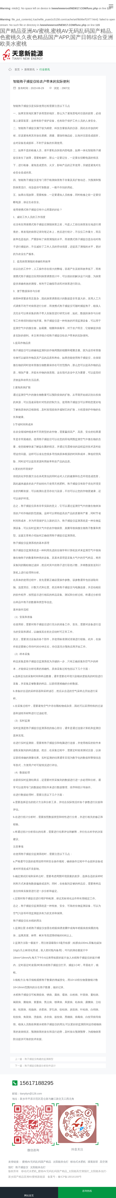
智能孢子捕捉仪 (22, 105)
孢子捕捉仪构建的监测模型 (39, 1059)
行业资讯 (44, 69)
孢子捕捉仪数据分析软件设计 (40, 1065)
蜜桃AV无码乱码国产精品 (36, 1161)
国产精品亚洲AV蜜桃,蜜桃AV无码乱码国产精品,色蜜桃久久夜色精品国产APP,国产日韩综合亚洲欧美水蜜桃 (56, 37)
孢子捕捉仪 (21, 1167)
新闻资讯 (29, 69)
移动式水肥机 (78, 1161)
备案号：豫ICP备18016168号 (65, 1176)
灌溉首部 (93, 1161)
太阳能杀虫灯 (60, 1161)
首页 (17, 69)
